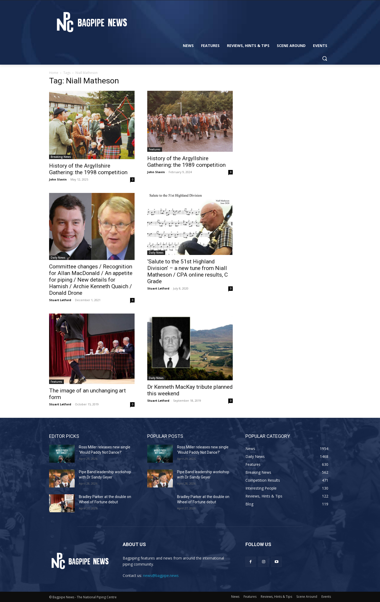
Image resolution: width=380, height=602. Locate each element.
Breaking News (61, 157)
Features (154, 149)
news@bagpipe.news (161, 575)
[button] (324, 58)
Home (53, 72)
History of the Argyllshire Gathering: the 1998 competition (88, 169)
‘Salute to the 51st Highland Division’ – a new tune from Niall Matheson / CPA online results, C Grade (187, 271)
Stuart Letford (60, 300)
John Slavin (58, 179)
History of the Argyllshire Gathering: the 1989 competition (186, 161)
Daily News (58, 257)
